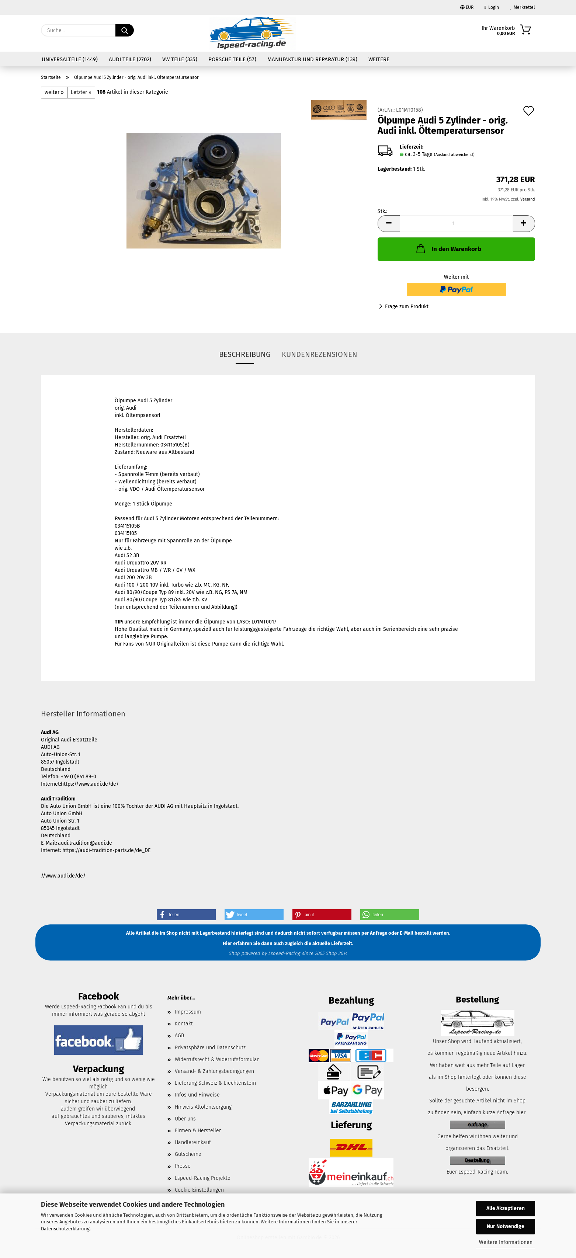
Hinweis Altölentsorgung (203, 1107)
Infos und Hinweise (197, 1095)
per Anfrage (374, 933)
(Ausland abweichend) (454, 154)
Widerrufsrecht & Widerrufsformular (217, 1059)
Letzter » (81, 92)
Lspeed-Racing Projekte (202, 1178)
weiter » (54, 92)
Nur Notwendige (505, 1226)
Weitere (378, 59)
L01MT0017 (263, 622)
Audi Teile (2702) (130, 59)
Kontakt (184, 1024)
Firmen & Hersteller (198, 1130)
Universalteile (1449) (70, 59)
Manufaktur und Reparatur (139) (312, 59)
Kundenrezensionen (319, 354)
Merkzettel (522, 7)
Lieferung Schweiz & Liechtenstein (215, 1083)
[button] (389, 223)
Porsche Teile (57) (232, 59)
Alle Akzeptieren (505, 1208)
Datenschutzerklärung (65, 1228)
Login (492, 7)
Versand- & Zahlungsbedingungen (214, 1071)
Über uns (185, 1119)
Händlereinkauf (193, 1142)
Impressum (188, 1012)
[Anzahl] (456, 223)
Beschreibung (245, 354)
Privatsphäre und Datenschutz (210, 1048)
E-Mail (406, 933)
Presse (183, 1166)
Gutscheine (188, 1154)
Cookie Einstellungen (199, 1190)
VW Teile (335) (179, 59)
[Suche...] (124, 30)
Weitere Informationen (505, 1242)
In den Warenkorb (448, 248)
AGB (179, 1035)
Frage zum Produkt (406, 306)
